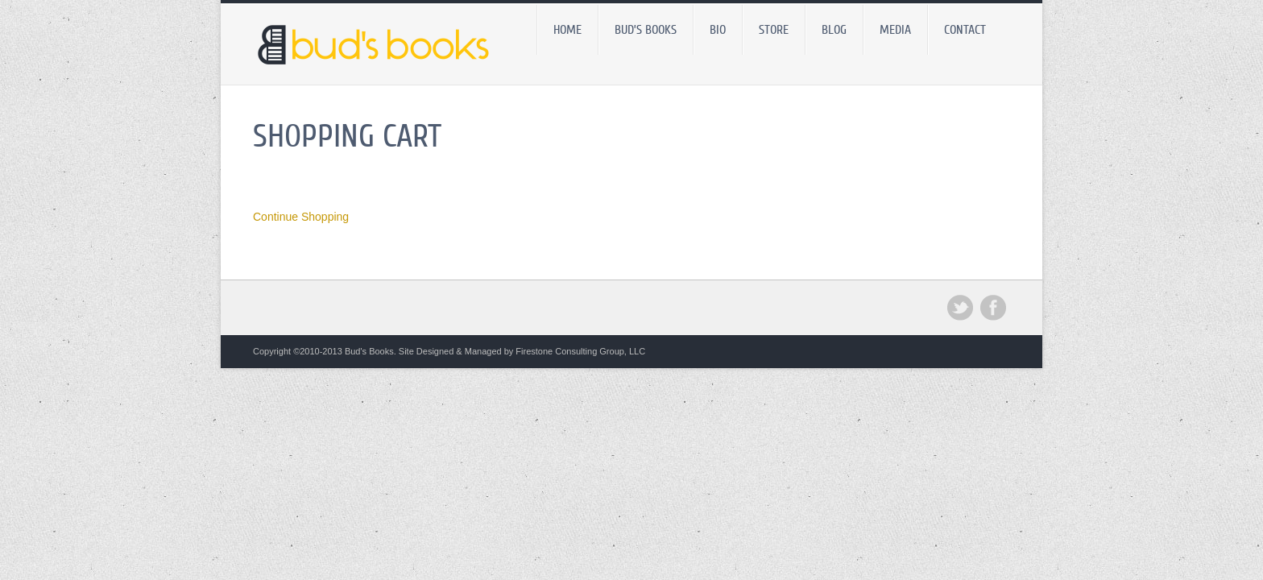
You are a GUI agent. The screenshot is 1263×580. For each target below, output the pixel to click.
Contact (965, 29)
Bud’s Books (646, 29)
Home (567, 29)
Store (774, 29)
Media (895, 29)
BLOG (834, 29)
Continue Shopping (301, 216)
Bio (718, 29)
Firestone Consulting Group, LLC (580, 351)
